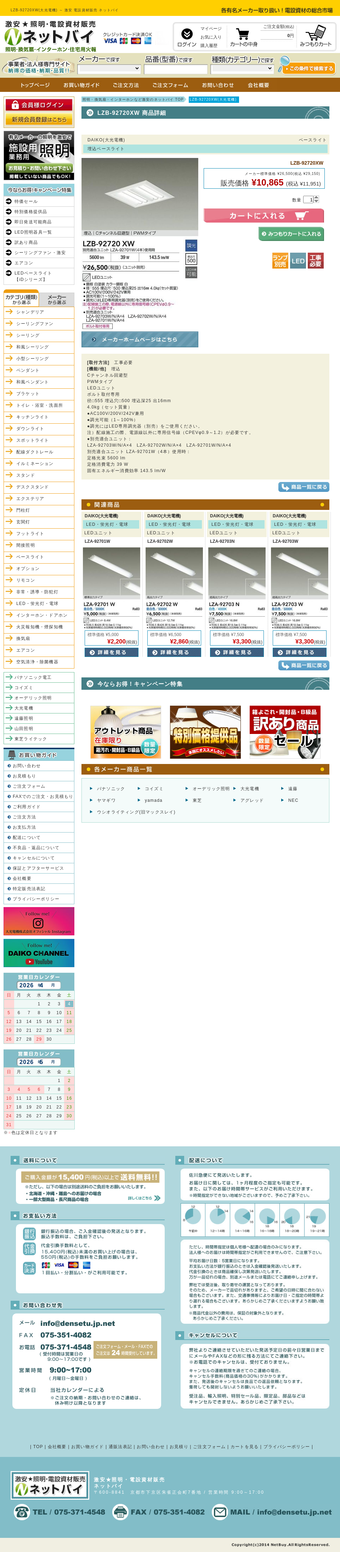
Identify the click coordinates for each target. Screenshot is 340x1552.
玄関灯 (23, 521)
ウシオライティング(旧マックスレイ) (136, 812)
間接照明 (25, 545)
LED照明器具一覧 (33, 232)
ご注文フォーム (29, 786)
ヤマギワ (106, 800)
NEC (293, 800)
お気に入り (211, 37)
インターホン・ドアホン (42, 615)
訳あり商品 (26, 242)
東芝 (197, 800)
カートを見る (245, 1446)
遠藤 (293, 788)
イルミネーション (35, 463)
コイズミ (154, 788)
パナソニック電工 (33, 677)
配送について (27, 837)
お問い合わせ (27, 765)
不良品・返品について (36, 847)
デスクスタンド (32, 486)
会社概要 (22, 878)
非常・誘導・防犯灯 (37, 591)
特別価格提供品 (31, 211)
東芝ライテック (31, 738)
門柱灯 (23, 510)
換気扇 (23, 638)
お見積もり (24, 776)
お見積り (179, 1446)
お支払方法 (24, 827)
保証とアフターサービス (38, 868)
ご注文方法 (24, 817)
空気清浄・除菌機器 (37, 661)
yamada (154, 800)
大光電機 (249, 788)
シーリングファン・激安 (40, 252)
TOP (38, 1446)
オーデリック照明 (211, 788)
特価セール (26, 201)
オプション (28, 568)
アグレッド (252, 800)
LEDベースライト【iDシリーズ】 (33, 276)
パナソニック (111, 788)
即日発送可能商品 (33, 221)
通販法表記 (120, 1446)
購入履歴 (208, 45)
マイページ (211, 28)
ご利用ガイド (27, 806)
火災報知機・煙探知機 (39, 626)
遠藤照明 (24, 718)
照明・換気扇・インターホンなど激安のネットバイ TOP (133, 99)
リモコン (25, 580)
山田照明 (24, 728)
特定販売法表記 (29, 888)
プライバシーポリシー (36, 898)
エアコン (24, 262)
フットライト (30, 533)
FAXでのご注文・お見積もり (43, 796)
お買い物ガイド (87, 1446)
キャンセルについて (34, 858)
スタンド (25, 475)
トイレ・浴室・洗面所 (39, 405)
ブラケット (28, 393)
